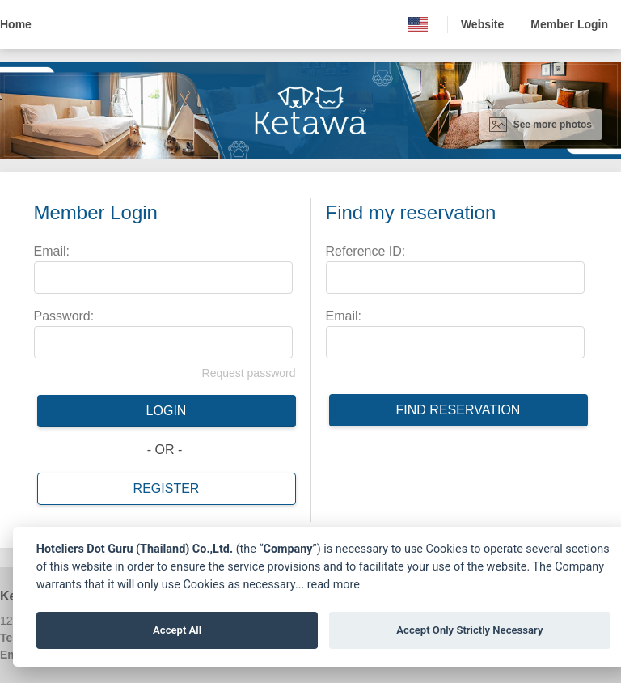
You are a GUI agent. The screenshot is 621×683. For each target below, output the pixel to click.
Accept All (177, 630)
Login (166, 411)
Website (482, 24)
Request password (249, 373)
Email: (52, 251)
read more (333, 585)
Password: (64, 316)
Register (166, 488)
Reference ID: (366, 251)
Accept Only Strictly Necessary (469, 630)
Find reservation (458, 410)
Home (16, 24)
